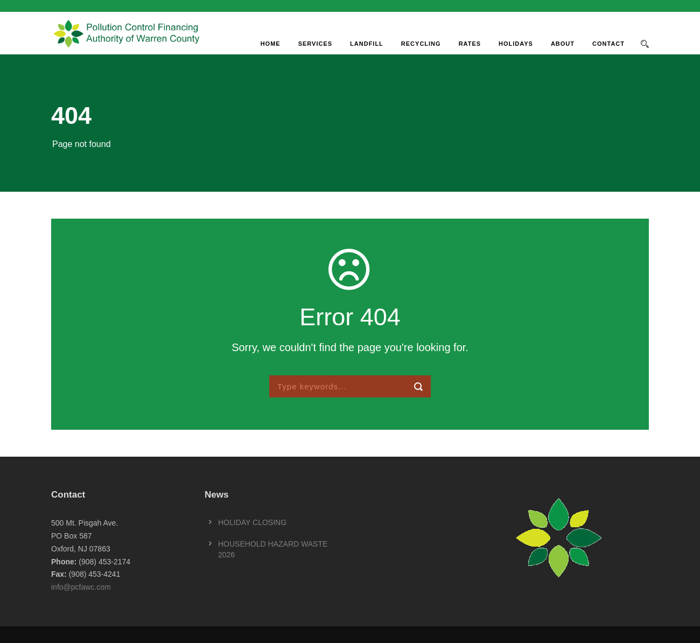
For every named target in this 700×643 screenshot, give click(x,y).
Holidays (516, 43)
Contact (608, 43)
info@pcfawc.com (81, 587)
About (563, 43)
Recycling (421, 43)
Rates (470, 43)
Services (315, 43)
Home (271, 43)
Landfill (366, 43)
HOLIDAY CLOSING (252, 522)
